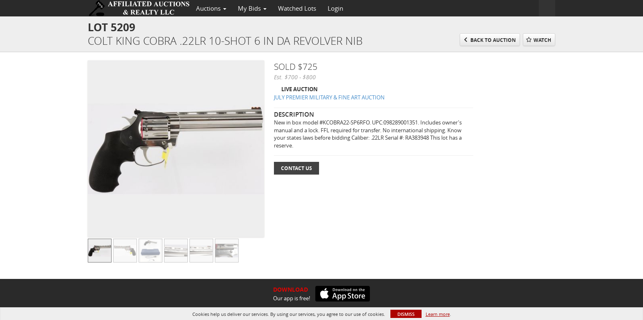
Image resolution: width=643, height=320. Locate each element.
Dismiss (406, 314)
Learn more (438, 314)
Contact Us (296, 168)
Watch (542, 40)
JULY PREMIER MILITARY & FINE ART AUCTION (329, 97)
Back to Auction (493, 40)
